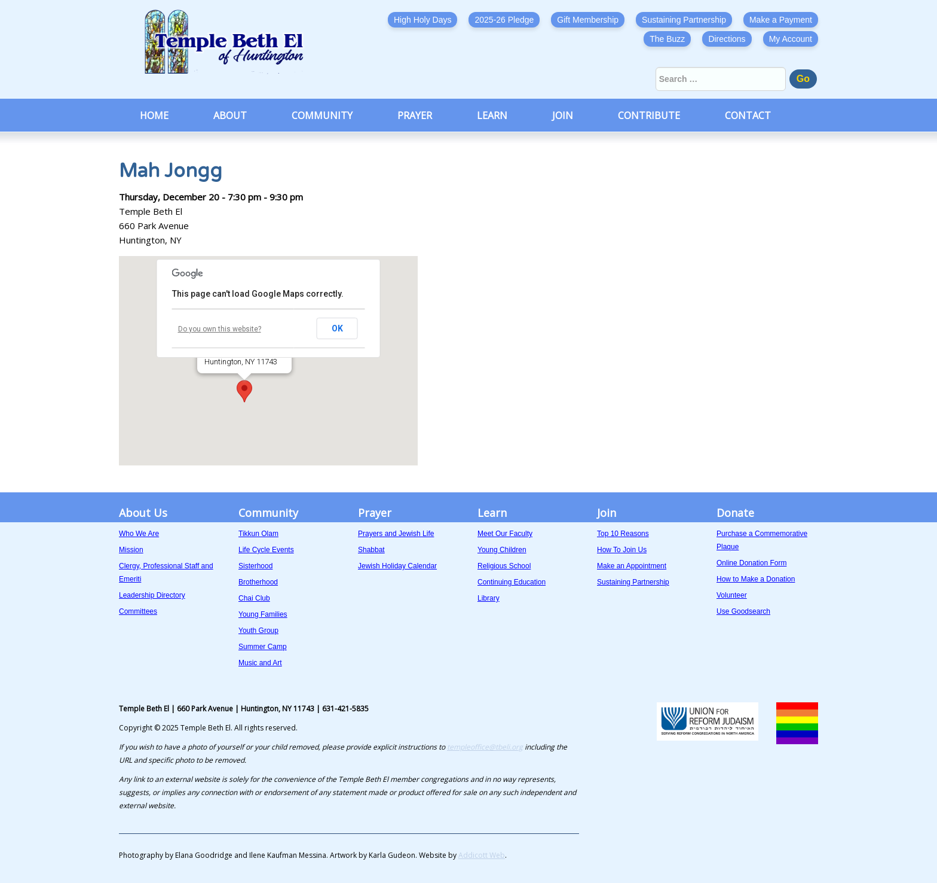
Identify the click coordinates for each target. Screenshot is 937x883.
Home (154, 115)
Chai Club (254, 598)
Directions (726, 39)
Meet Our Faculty (504, 533)
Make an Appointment (631, 566)
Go (803, 79)
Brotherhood (258, 582)
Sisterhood (255, 566)
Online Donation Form (751, 563)
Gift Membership (587, 20)
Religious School (504, 566)
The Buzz (667, 39)
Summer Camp (262, 647)
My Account (790, 39)
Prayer (414, 115)
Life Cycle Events (266, 550)
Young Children (501, 550)
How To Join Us (622, 550)
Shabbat (371, 550)
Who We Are (139, 533)
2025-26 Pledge (504, 20)
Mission (131, 550)
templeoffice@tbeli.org (485, 747)
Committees (138, 611)
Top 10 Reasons (623, 533)
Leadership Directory (152, 595)
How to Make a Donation (755, 579)
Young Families (262, 614)
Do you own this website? (219, 329)
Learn (492, 115)
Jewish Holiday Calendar (397, 566)
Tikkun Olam (258, 533)
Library (488, 598)
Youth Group (258, 630)
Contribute (649, 115)
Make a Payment (780, 20)
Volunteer (731, 595)
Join (562, 115)
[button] (244, 391)
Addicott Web (481, 855)
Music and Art (260, 663)
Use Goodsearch (743, 611)
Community (322, 115)
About (230, 115)
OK (337, 328)
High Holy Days (422, 20)
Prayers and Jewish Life (396, 533)
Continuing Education (511, 582)
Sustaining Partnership (684, 20)
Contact (748, 115)
